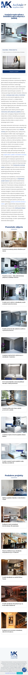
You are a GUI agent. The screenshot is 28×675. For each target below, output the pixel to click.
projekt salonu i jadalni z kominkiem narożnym (15, 154)
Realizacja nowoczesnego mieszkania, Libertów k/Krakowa (12, 631)
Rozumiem (19, 673)
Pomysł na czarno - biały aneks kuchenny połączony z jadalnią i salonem (13, 276)
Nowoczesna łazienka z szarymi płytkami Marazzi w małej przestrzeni (13, 382)
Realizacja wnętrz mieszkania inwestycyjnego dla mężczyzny (10, 525)
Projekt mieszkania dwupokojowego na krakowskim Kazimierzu (12, 604)
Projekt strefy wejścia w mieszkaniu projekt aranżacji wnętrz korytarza (13, 303)
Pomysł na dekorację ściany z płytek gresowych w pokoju (11, 409)
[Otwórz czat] (24, 670)
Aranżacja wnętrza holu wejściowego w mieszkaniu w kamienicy (12, 356)
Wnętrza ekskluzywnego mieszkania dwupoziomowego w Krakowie (11, 551)
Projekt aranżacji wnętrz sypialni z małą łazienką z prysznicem (12, 462)
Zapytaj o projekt (14, 71)
